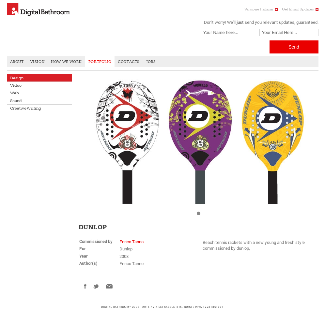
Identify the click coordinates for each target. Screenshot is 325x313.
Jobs (151, 61)
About (17, 61)
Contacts (129, 61)
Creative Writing (25, 108)
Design (16, 78)
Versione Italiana (258, 9)
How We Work (66, 61)
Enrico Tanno (131, 242)
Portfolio (99, 61)
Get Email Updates (298, 9)
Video (16, 85)
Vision (37, 61)
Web (14, 93)
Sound (16, 100)
